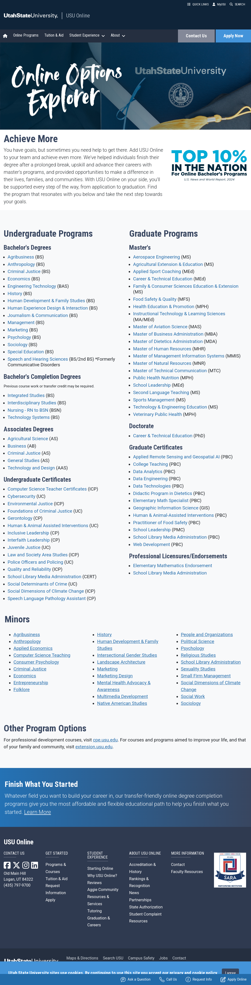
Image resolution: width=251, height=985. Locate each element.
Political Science (197, 641)
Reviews (94, 882)
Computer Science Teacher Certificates (47, 489)
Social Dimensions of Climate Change (46, 591)
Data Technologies (152, 486)
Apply (50, 900)
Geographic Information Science (165, 508)
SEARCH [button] (237, 4)
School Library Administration (211, 662)
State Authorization (146, 907)
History (15, 293)
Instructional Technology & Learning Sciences (179, 313)
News (134, 892)
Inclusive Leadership (28, 533)
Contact (178, 864)
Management (21, 322)
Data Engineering (150, 478)
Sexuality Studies (198, 669)
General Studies (23, 460)
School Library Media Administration (44, 576)
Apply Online (234, 979)
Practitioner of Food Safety (160, 522)
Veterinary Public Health (157, 414)
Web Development (151, 544)
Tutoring (94, 911)
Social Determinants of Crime (37, 584)
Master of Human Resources (162, 349)
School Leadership (152, 385)
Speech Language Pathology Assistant (47, 598)
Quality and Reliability (29, 569)
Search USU (113, 958)
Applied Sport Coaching (157, 271)
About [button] (118, 35)
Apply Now (233, 36)
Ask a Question (136, 979)
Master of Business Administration (168, 334)
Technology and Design (31, 468)
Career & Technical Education (162, 279)
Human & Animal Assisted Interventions (48, 525)
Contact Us (196, 36)
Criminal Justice (24, 271)
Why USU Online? (102, 875)
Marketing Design (115, 676)
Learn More (37, 812)
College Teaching (150, 464)
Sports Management (154, 400)
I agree (230, 973)
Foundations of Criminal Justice (40, 511)
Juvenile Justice (24, 547)
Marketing (18, 330)
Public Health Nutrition (156, 378)
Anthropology (21, 264)
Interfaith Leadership (29, 540)
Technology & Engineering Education (170, 407)
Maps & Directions (82, 958)
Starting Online (100, 868)
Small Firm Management (206, 676)
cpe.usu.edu (105, 740)
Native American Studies (122, 703)
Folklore (21, 689)
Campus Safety (141, 958)
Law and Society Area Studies (38, 555)
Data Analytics (147, 471)
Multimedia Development (122, 696)
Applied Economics (32, 648)
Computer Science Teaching (41, 655)
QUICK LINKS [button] (198, 4)
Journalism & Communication (38, 315)
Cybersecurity (21, 496)
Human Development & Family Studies (46, 300)
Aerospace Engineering (156, 257)
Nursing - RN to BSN (28, 410)
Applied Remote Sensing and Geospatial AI (176, 457)
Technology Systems (29, 417)
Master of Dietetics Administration (168, 341)
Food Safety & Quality (154, 299)
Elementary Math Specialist (160, 500)
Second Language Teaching (161, 392)
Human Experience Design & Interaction (48, 308)
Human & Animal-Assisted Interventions (173, 515)
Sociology (17, 344)
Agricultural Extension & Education (168, 264)
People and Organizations (207, 634)
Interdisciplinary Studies (32, 403)
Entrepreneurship (30, 682)
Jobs (163, 958)
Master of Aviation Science (160, 326)
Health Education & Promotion (163, 306)
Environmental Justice (30, 503)
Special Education (26, 352)
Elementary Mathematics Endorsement (172, 565)
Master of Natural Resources (162, 363)
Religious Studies (198, 655)
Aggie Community (102, 889)
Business (17, 446)
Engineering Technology (32, 286)
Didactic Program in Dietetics (162, 493)
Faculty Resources (187, 871)
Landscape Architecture (121, 662)
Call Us (168, 979)
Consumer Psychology (36, 662)
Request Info (199, 979)
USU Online (78, 15)
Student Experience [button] (87, 35)
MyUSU (219, 4)
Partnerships (140, 900)
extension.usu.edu (93, 747)
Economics (19, 279)
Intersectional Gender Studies (127, 655)
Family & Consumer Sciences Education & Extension (185, 286)
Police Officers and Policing (35, 562)
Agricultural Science (28, 438)
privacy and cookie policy (193, 973)
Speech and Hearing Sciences (38, 359)
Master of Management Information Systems (178, 356)
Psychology (19, 337)
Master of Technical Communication (170, 370)
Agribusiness (21, 257)
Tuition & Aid (53, 35)
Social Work (193, 696)
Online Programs (25, 35)
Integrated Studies (26, 395)
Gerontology (20, 518)
